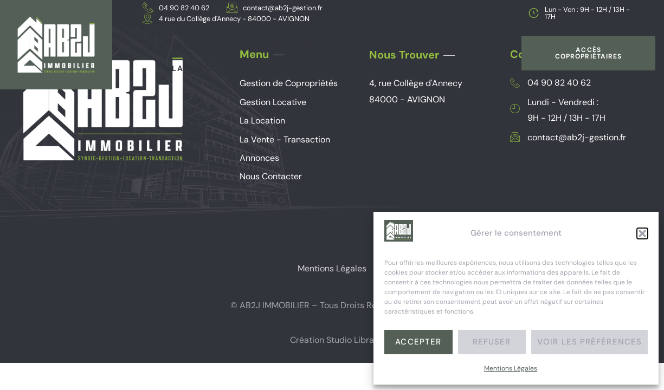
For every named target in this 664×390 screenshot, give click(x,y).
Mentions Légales (510, 368)
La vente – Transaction (228, 68)
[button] (642, 233)
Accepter (418, 341)
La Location (425, 46)
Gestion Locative (338, 46)
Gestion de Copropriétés (221, 46)
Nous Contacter (404, 68)
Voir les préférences (589, 341)
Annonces (325, 68)
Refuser (492, 341)
